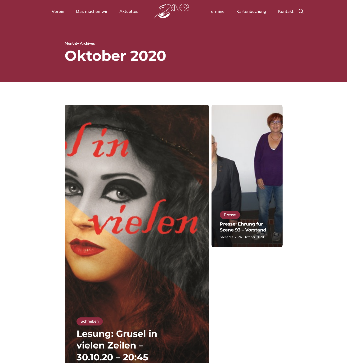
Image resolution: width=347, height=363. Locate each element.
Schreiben (90, 321)
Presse (230, 215)
